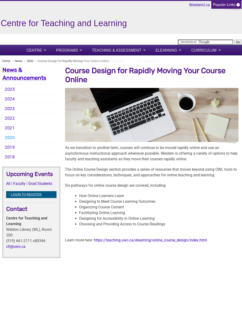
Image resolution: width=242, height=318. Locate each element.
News (18, 61)
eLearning (166, 50)
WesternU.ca (199, 5)
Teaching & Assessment (116, 50)
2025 (10, 89)
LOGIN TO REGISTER (26, 194)
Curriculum (203, 50)
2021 (10, 128)
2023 (10, 108)
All (8, 183)
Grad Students (40, 183)
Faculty (19, 183)
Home (6, 61)
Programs (67, 50)
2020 (30, 61)
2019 (10, 147)
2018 (10, 157)
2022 (10, 118)
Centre (34, 50)
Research (148, 61)
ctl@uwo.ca (16, 246)
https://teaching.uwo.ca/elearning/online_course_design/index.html (150, 240)
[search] (205, 42)
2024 (10, 99)
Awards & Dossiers (104, 61)
